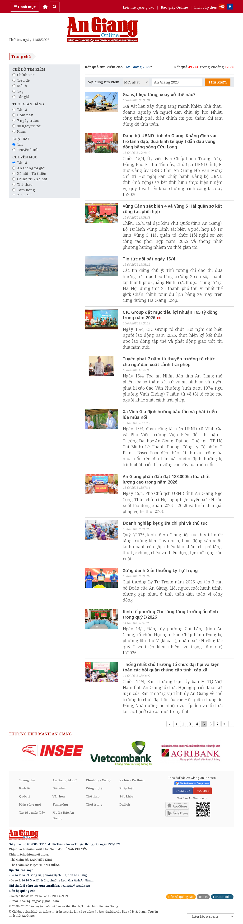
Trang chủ (21, 56)
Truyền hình (25, 149)
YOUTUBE (202, 791)
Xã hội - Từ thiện (29, 173)
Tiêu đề (21, 80)
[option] (52, 751)
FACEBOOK (182, 791)
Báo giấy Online (174, 7)
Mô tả (19, 85)
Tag (17, 91)
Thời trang (94, 804)
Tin (17, 144)
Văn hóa (58, 796)
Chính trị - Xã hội (29, 178)
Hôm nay (22, 114)
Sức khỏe (126, 796)
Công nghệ (94, 788)
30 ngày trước (26, 125)
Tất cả (19, 109)
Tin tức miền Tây (32, 813)
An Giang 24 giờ (28, 168)
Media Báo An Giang (63, 816)
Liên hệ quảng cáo (138, 7)
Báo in (203, 897)
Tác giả (20, 96)
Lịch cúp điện (205, 7)
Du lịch (124, 804)
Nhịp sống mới (30, 804)
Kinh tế (24, 788)
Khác (19, 131)
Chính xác (23, 74)
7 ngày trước (25, 120)
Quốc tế (24, 796)
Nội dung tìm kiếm (103, 82)
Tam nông (23, 189)
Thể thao (22, 184)
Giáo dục (59, 788)
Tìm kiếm (217, 82)
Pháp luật (126, 788)
